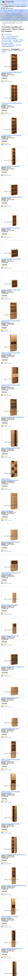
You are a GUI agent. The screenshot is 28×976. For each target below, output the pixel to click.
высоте (4, 51)
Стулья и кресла (8, 17)
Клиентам (23, 19)
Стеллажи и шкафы (6, 41)
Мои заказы (13, 12)
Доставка (10, 10)
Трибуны (18, 44)
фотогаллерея (8, 34)
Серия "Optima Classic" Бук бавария (12, 23)
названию (4, 50)
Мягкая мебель (6, 19)
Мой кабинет (21, 12)
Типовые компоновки (7, 46)
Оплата (5, 10)
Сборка (16, 10)
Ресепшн (16, 19)
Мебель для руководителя (14, 15)
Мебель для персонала (14, 14)
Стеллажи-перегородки (8, 44)
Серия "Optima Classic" (13, 22)
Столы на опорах (6, 40)
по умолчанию (15, 49)
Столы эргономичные (12, 36)
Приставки (15, 40)
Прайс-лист (22, 10)
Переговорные (20, 17)
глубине (15, 50)
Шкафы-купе (17, 41)
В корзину (5, 80)
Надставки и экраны (7, 43)
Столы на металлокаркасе (8, 38)
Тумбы (21, 40)
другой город (4, 7)
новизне (10, 50)
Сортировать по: (5, 49)
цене (23, 49)
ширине (20, 50)
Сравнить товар (7, 81)
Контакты (6, 12)
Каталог (6, 21)
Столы (3, 36)
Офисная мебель (12, 21)
